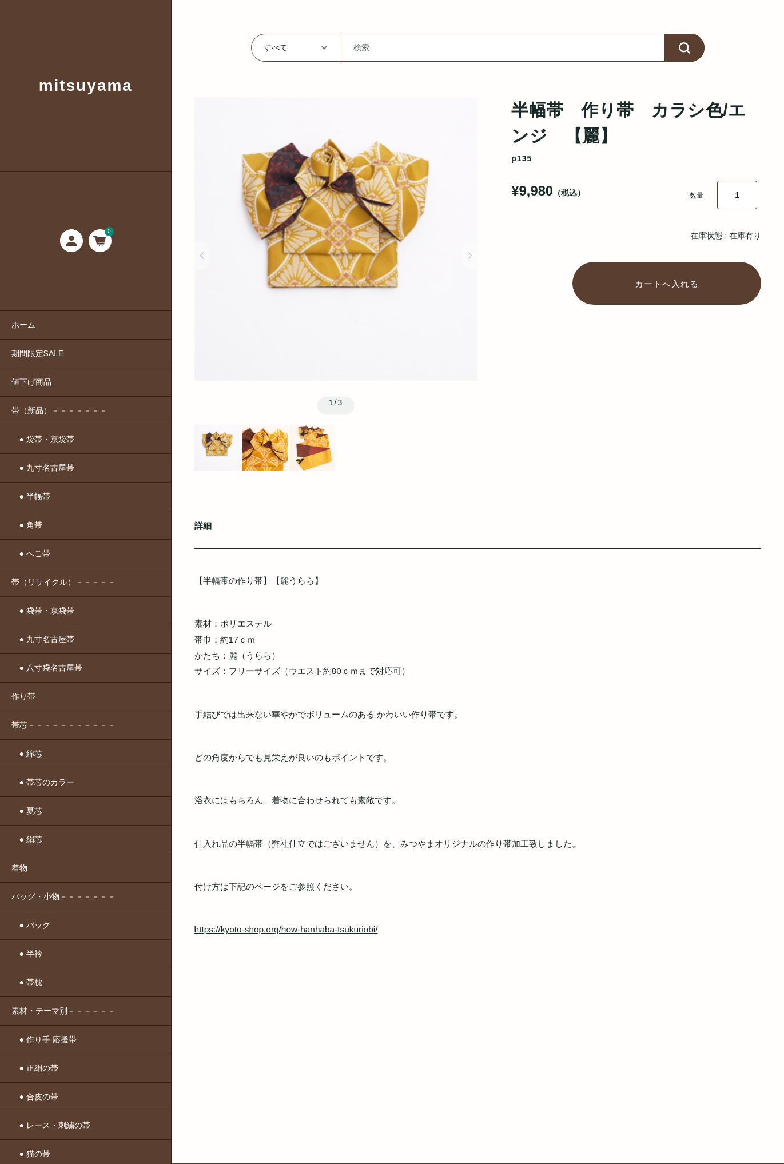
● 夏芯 (26, 810)
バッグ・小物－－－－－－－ (63, 896)
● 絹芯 (26, 839)
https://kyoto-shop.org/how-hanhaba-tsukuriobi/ (286, 929)
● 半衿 (26, 953)
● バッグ (30, 925)
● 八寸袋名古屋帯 (46, 667)
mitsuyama (86, 85)
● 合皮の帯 (34, 1096)
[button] (202, 255)
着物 (19, 867)
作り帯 (23, 696)
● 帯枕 (26, 982)
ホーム (23, 324)
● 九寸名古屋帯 (42, 467)
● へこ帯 (30, 553)
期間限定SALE (37, 353)
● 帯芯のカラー (42, 782)
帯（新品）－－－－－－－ (59, 410)
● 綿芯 (26, 753)
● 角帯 (26, 524)
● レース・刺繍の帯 (50, 1125)
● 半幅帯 (30, 496)
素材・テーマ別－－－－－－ (63, 1010)
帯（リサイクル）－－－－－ (63, 582)
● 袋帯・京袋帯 (42, 439)
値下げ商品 (31, 381)
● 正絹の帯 (34, 1068)
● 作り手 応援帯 (44, 1039)
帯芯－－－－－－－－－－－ (63, 725)
